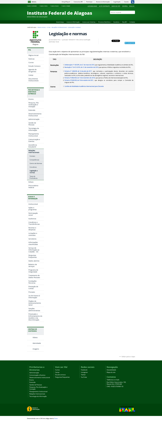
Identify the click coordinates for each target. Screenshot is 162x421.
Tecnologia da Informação (38, 396)
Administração (34, 373)
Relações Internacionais (59, 27)
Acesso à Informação (73, 22)
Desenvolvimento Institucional (39, 377)
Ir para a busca (55, 6)
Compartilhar (130, 43)
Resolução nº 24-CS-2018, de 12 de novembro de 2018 (81, 67)
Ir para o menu (44, 6)
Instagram (128, 17)
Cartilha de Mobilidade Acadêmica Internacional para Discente (84, 86)
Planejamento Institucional (38, 391)
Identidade (37, 343)
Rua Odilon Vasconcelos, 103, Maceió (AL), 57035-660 (116, 383)
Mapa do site (116, 6)
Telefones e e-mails (113, 380)
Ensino (31, 380)
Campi (57, 372)
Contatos (132, 22)
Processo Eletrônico (104, 22)
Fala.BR (124, 22)
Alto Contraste (104, 6)
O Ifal (48, 27)
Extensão (32, 382)
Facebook (123, 17)
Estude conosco (60, 375)
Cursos (57, 370)
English (131, 6)
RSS (134, 17)
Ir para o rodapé (67, 6)
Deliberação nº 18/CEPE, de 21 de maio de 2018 (79, 65)
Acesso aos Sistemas (89, 22)
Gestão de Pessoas (35, 385)
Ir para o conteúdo (32, 6)
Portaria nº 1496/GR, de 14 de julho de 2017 (78, 71)
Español (125, 6)
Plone (56, 418)
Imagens (36, 349)
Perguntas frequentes (62, 377)
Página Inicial (41, 27)
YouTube (125, 17)
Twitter (131, 17)
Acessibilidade (92, 6)
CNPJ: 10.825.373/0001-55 (115, 386)
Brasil (34, 2)
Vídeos (35, 337)
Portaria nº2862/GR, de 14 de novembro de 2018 (79, 78)
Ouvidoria (116, 22)
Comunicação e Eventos (37, 375)
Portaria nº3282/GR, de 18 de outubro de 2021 (78, 80)
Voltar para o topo (128, 356)
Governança (60, 22)
